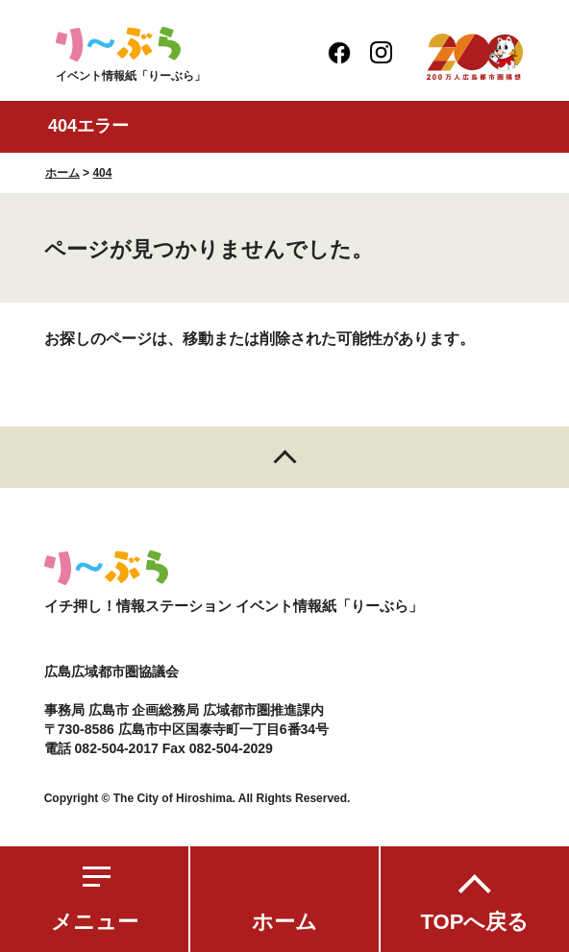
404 (101, 173)
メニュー (94, 922)
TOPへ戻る (475, 922)
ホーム (284, 922)
